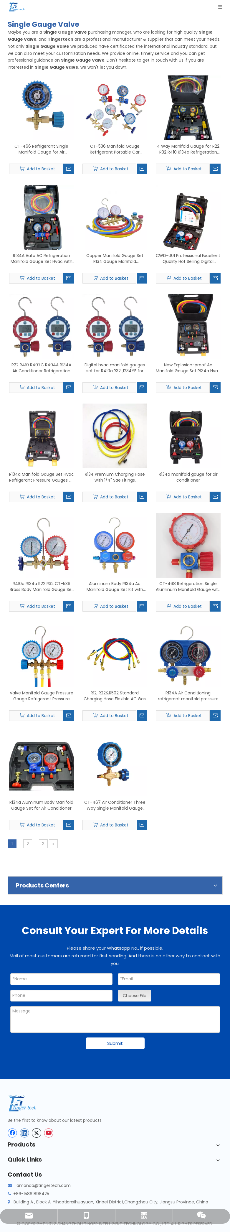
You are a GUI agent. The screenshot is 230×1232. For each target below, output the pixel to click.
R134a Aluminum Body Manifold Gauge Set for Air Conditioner (41, 805)
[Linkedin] (24, 1133)
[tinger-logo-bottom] (27, 1103)
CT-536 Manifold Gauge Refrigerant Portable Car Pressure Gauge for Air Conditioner (115, 149)
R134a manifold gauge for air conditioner (188, 477)
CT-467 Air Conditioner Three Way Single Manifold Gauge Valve (114, 805)
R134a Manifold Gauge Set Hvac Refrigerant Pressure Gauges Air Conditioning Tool (41, 477)
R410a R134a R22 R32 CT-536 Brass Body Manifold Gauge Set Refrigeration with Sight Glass (41, 586)
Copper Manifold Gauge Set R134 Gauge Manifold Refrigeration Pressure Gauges (115, 258)
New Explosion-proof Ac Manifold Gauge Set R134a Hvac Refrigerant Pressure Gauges (188, 368)
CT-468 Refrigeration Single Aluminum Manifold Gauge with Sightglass (188, 586)
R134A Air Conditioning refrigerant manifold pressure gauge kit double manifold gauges (188, 696)
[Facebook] (12, 1133)
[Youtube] (48, 1133)
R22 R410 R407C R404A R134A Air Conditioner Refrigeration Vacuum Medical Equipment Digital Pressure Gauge (41, 368)
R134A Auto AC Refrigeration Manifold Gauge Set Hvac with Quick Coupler (41, 258)
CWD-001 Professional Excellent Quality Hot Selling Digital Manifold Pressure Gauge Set (188, 258)
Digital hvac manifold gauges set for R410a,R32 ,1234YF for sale (115, 368)
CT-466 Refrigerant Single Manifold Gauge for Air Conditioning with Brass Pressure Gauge (41, 149)
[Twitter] (36, 1133)
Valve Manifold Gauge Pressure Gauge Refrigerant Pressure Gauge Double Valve (41, 696)
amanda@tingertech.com (43, 1185)
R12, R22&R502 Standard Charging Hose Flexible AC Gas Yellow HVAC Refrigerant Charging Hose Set (115, 696)
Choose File (134, 996)
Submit (115, 1043)
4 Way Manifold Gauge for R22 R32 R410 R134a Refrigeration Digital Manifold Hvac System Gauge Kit (188, 149)
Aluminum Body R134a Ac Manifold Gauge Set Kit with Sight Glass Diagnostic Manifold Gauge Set (115, 586)
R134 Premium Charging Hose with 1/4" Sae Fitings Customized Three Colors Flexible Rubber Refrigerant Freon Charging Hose (115, 477)
